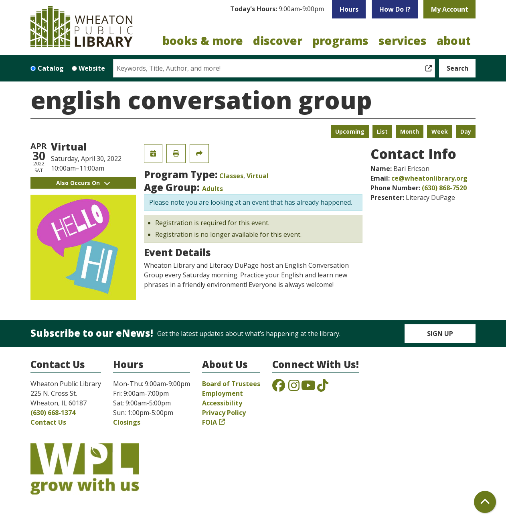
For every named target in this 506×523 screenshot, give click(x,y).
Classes (231, 175)
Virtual (258, 175)
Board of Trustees (231, 383)
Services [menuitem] (402, 40)
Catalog (51, 68)
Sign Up (440, 333)
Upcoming (349, 131)
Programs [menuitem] (340, 40)
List (382, 131)
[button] (277, 9)
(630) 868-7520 (444, 187)
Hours (349, 9)
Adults (212, 188)
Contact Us (48, 422)
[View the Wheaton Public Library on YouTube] (308, 387)
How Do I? (395, 9)
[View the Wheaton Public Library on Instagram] (294, 387)
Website (92, 68)
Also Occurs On (83, 183)
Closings (126, 422)
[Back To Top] (485, 502)
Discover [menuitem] (277, 40)
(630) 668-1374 (52, 412)
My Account (449, 9)
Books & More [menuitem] (202, 40)
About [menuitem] (454, 40)
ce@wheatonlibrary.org (429, 178)
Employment (222, 393)
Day (465, 131)
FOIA (209, 422)
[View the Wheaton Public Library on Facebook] (278, 387)
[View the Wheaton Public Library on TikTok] (322, 387)
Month (409, 131)
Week (439, 131)
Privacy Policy (224, 412)
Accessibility (222, 403)
